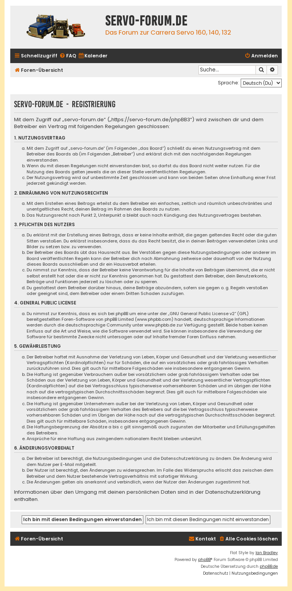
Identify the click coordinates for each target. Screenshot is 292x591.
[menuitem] (67, 56)
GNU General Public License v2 (202, 314)
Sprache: (228, 82)
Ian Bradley (267, 553)
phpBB (204, 559)
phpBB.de (269, 566)
